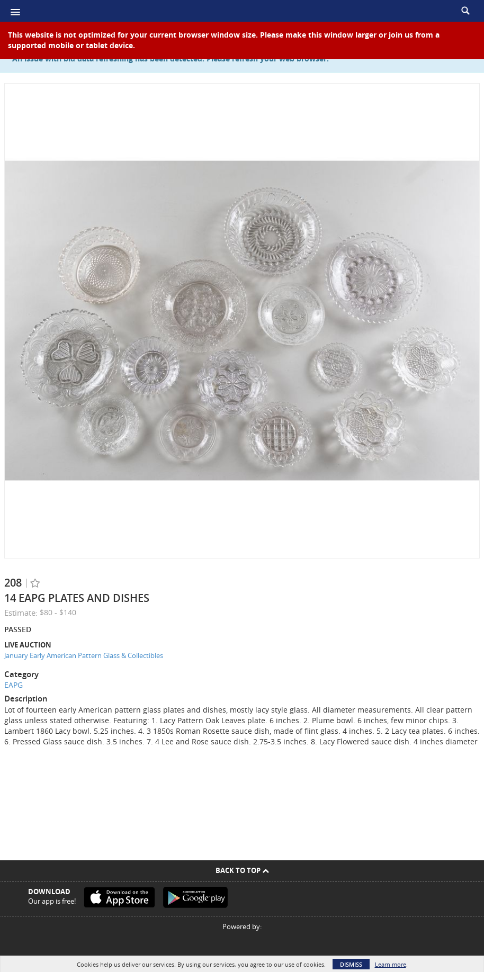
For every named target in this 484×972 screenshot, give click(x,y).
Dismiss (351, 964)
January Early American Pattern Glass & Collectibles (83, 655)
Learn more (390, 964)
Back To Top (242, 870)
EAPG (13, 685)
